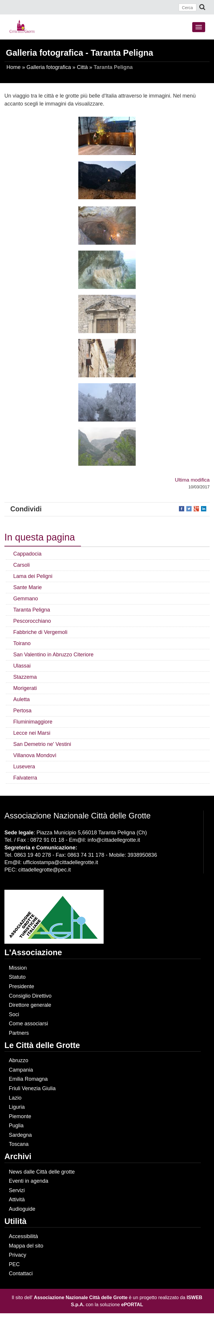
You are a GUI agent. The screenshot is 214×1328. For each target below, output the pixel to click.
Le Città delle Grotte (42, 1045)
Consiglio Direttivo (30, 996)
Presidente (21, 986)
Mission (18, 968)
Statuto (17, 977)
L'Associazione (33, 952)
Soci (14, 1014)
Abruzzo (18, 1060)
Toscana (19, 1144)
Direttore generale (30, 1005)
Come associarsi (28, 1024)
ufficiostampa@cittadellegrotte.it (60, 862)
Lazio (15, 1098)
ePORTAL (132, 1304)
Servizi (17, 1190)
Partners (19, 1033)
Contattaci (21, 1273)
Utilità (15, 1221)
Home (13, 67)
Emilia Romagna (28, 1079)
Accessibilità (23, 1236)
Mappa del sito (26, 1246)
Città (82, 67)
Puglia (16, 1125)
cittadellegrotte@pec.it (44, 870)
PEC (14, 1264)
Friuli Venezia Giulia (32, 1088)
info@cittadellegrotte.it (113, 840)
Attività (17, 1199)
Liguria (17, 1107)
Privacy (17, 1255)
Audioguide (22, 1209)
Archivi (17, 1156)
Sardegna (20, 1135)
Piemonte (20, 1116)
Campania (21, 1070)
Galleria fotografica (48, 67)
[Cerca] (187, 7)
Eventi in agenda (28, 1181)
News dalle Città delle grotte (42, 1172)
